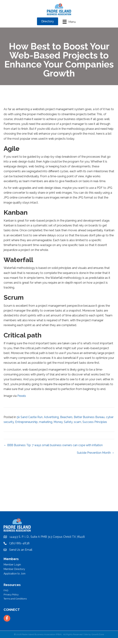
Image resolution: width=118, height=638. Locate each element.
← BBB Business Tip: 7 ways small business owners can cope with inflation (53, 445)
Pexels (21, 396)
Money (58, 422)
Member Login (12, 564)
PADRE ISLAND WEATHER (59, 497)
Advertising (51, 417)
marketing (45, 422)
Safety (68, 422)
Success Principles (94, 422)
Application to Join (14, 573)
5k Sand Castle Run (30, 417)
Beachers (66, 417)
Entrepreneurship (26, 422)
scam (77, 422)
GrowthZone (97, 634)
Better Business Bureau (89, 417)
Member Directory (14, 569)
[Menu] (69, 21)
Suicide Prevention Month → (95, 452)
